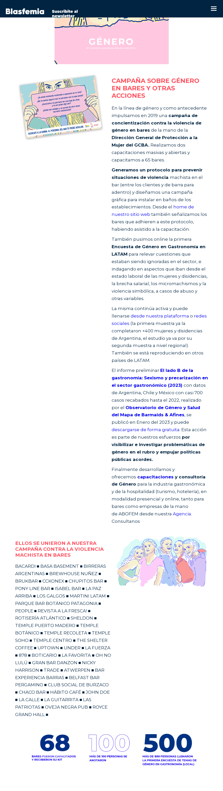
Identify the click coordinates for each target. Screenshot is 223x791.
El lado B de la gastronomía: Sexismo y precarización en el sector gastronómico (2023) (160, 378)
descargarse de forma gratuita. (146, 429)
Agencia (182, 513)
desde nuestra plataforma (160, 316)
